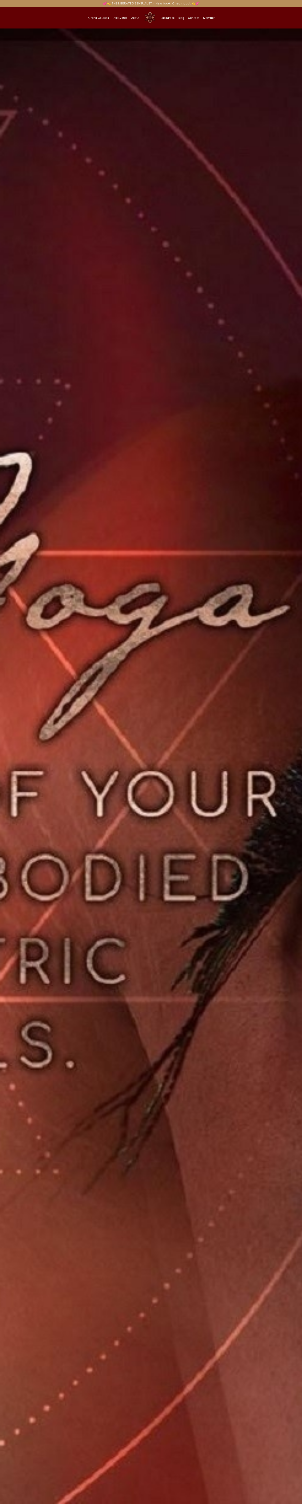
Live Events (120, 18)
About (135, 18)
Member (209, 18)
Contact (193, 18)
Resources (168, 18)
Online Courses (98, 18)
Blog (181, 18)
